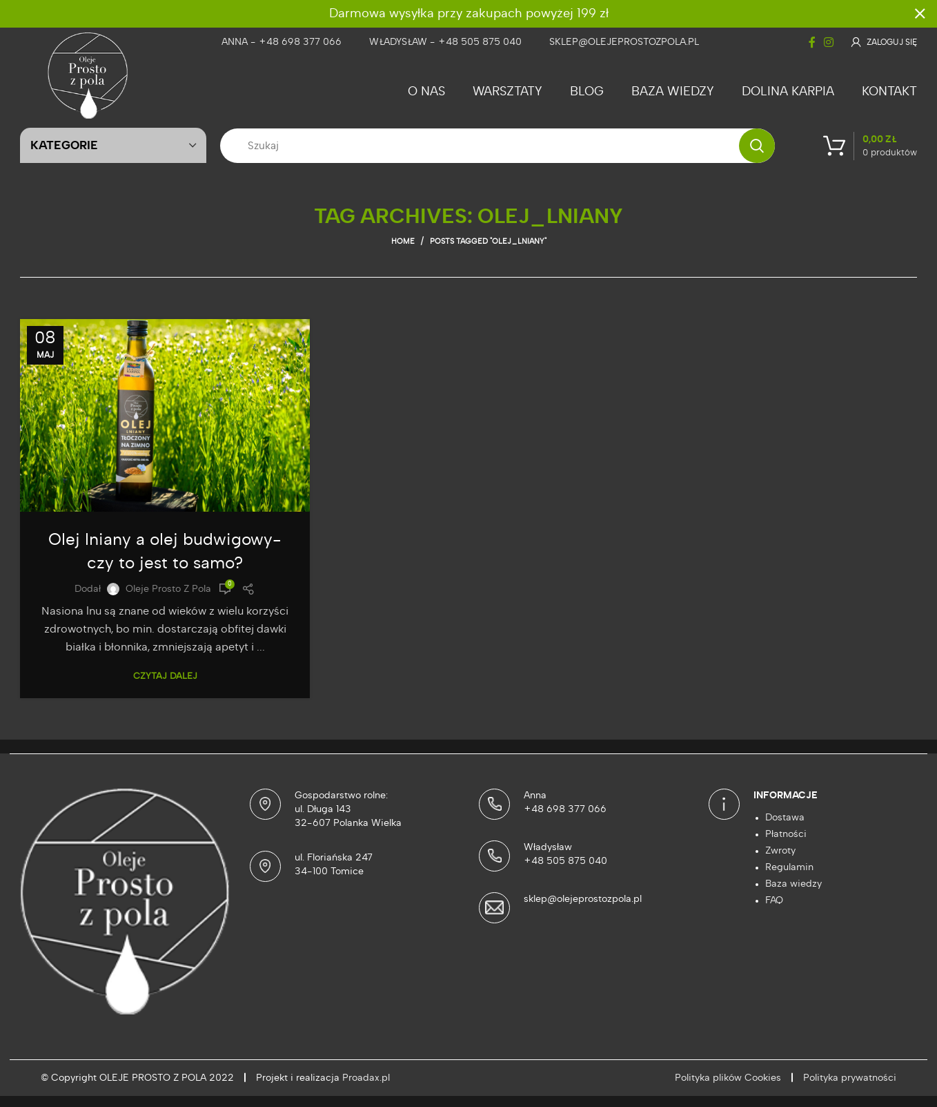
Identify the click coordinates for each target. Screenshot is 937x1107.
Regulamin (789, 867)
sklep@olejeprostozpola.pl (624, 42)
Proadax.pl (366, 1078)
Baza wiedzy (793, 884)
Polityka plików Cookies (728, 1078)
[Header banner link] (448, 14)
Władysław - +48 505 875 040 (445, 42)
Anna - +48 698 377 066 (281, 42)
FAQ (774, 900)
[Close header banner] (920, 14)
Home (403, 241)
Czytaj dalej (165, 676)
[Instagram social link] (829, 42)
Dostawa (785, 817)
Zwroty (780, 851)
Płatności (786, 834)
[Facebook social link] (812, 42)
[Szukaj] (497, 145)
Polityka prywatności (849, 1078)
